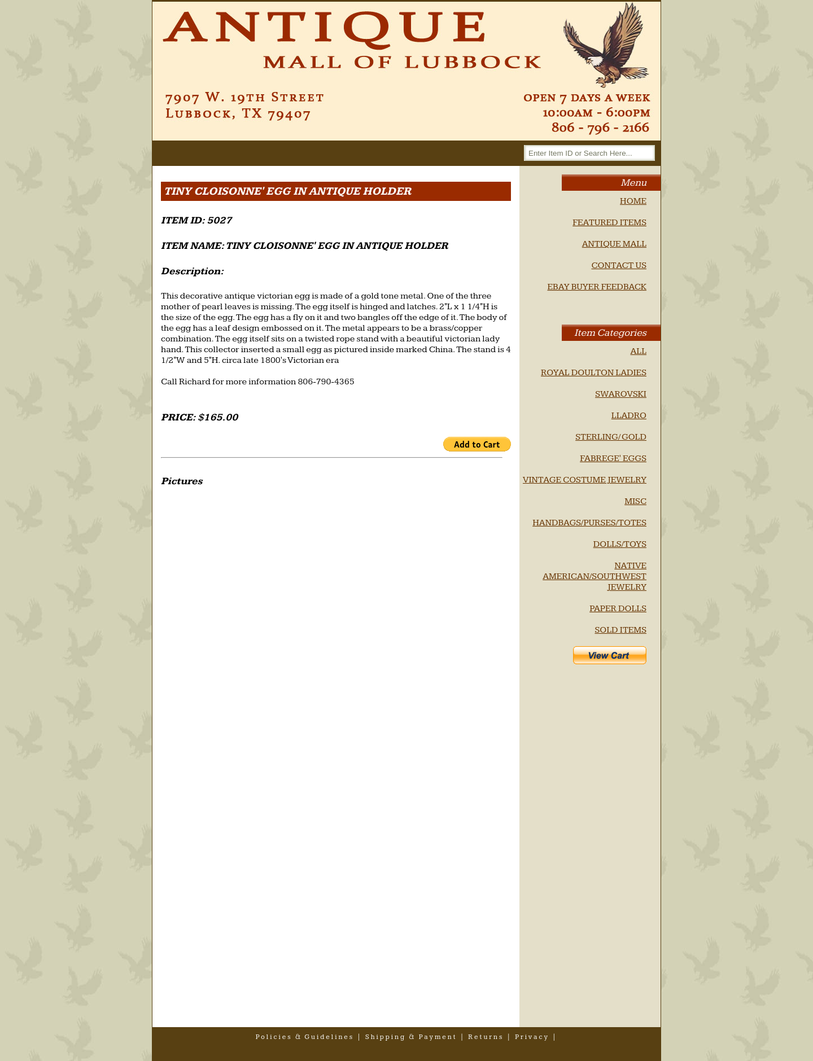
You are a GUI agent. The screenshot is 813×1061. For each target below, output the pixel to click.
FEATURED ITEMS (609, 222)
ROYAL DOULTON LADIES (593, 372)
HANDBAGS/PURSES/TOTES (589, 523)
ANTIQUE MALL (614, 244)
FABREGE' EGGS (613, 458)
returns (486, 1037)
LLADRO (628, 415)
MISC (635, 501)
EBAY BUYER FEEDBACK (596, 287)
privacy (532, 1037)
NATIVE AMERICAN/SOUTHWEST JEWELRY (594, 576)
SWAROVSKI (620, 394)
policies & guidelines (305, 1037)
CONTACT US (618, 265)
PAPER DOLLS (617, 608)
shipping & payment (411, 1037)
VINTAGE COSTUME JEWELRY (584, 480)
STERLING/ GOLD (610, 437)
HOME (633, 201)
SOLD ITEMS (620, 630)
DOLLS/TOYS (619, 544)
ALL (638, 351)
